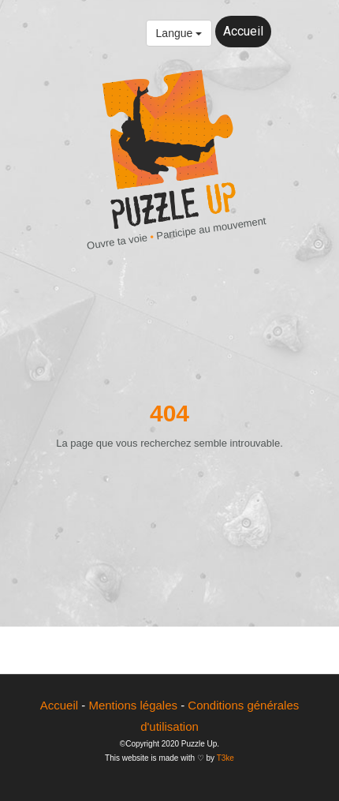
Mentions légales (132, 705)
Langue (179, 33)
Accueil (243, 31)
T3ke (225, 758)
